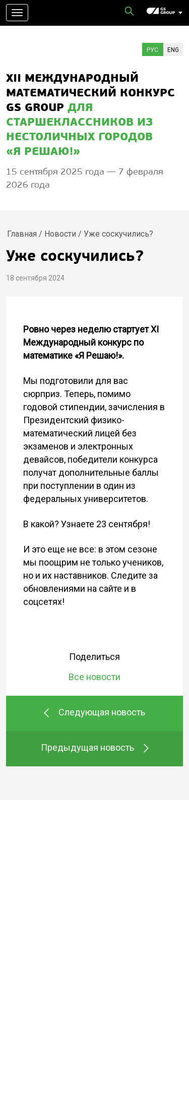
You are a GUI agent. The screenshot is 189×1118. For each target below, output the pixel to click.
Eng (173, 49)
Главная (22, 234)
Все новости (94, 677)
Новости (60, 234)
